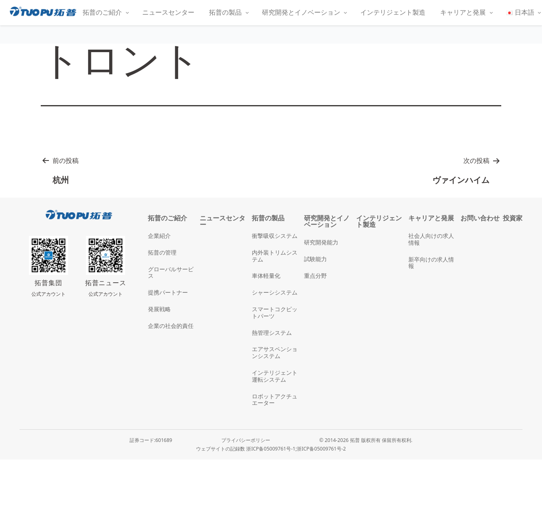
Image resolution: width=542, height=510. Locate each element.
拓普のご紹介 (102, 12)
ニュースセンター (168, 12)
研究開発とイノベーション (301, 12)
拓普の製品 (225, 12)
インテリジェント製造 (392, 12)
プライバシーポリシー (245, 440)
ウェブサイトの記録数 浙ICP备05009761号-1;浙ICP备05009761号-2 (271, 448)
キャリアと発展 (463, 12)
